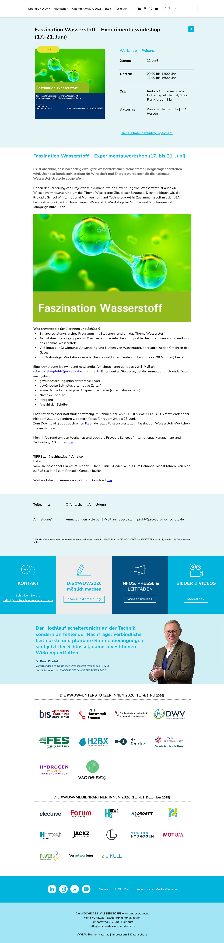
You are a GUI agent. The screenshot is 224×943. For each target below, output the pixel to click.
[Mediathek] (196, 599)
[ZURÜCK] (191, 29)
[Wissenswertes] (140, 599)
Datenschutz (138, 935)
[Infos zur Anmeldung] (84, 599)
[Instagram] (145, 9)
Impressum (119, 935)
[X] (150, 9)
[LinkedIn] (139, 9)
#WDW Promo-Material (93, 935)
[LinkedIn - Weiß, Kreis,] (52, 889)
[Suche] (180, 8)
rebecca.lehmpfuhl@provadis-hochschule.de (150, 519)
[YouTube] (156, 9)
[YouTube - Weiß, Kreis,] (86, 889)
